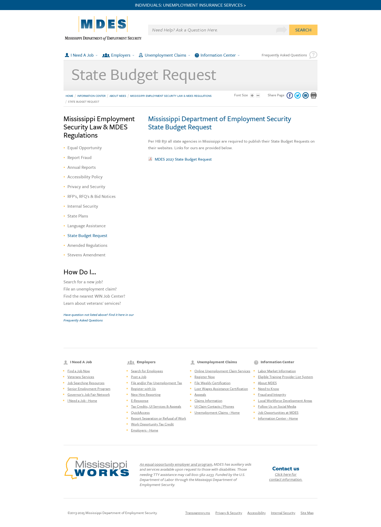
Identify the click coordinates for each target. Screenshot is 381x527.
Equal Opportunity (84, 147)
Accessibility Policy (85, 177)
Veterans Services (80, 376)
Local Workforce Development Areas (285, 400)
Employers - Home (144, 430)
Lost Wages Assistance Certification (221, 388)
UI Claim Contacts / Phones (214, 406)
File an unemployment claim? (90, 289)
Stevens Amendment (86, 255)
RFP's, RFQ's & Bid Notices (91, 196)
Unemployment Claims (165, 55)
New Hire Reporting (146, 394)
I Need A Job (82, 55)
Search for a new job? (83, 282)
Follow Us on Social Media (277, 406)
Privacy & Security (228, 512)
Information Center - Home (278, 418)
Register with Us (143, 388)
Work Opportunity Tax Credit (152, 424)
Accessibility (256, 512)
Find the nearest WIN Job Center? (94, 296)
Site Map (307, 512)
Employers (120, 55)
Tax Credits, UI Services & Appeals (156, 406)
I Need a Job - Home (82, 400)
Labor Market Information (277, 371)
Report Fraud (79, 157)
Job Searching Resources (86, 382)
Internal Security (82, 206)
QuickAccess (140, 412)
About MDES (118, 96)
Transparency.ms (197, 512)
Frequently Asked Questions (284, 55)
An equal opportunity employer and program (176, 464)
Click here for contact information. (285, 476)
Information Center (218, 55)
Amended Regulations (87, 245)
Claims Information (208, 400)
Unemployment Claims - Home (217, 412)
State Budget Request (83, 101)
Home (69, 96)
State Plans (77, 216)
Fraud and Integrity (272, 394)
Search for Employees (147, 371)
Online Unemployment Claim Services (222, 371)
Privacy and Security (86, 186)
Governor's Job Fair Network (88, 394)
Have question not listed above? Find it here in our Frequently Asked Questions (99, 317)
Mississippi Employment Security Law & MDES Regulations (171, 96)
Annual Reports (81, 167)
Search (303, 29)
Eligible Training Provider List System (285, 376)
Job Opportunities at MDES (278, 412)
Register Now (204, 376)
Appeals (200, 394)
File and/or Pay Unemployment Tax (156, 382)
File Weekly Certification (212, 382)
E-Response (139, 400)
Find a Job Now (78, 371)
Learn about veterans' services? (92, 303)
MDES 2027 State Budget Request (183, 159)
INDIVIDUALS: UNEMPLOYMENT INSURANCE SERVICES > (190, 5)
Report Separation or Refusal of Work (158, 418)
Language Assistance (86, 225)
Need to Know (268, 388)
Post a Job (138, 376)
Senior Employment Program (88, 388)
